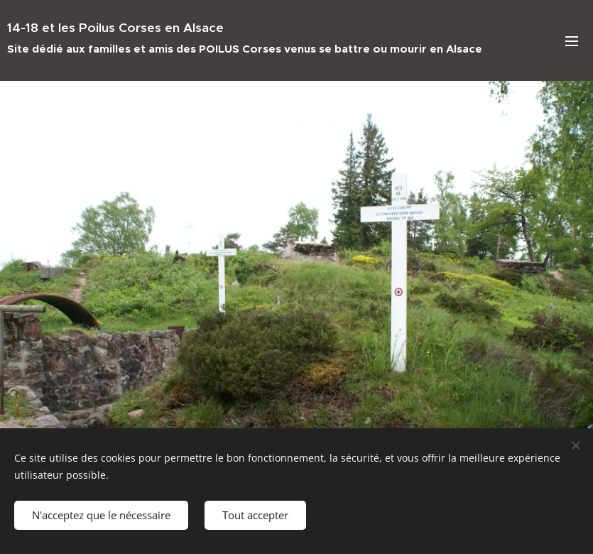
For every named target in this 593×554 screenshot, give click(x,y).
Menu (571, 41)
